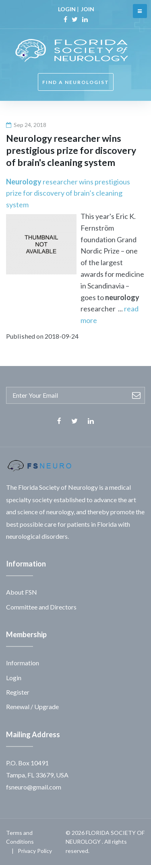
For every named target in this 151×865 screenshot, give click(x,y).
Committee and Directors (41, 607)
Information (22, 663)
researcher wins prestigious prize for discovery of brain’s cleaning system (68, 193)
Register (17, 692)
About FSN (21, 592)
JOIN (87, 9)
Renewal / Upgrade (32, 706)
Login (13, 677)
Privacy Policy (35, 850)
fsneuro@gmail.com (33, 787)
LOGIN (67, 9)
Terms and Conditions (20, 837)
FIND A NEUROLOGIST (75, 82)
